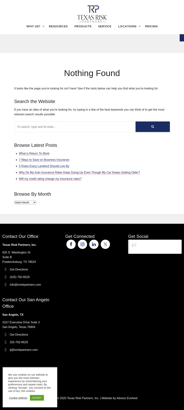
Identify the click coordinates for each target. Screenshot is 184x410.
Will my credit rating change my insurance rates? (50, 178)
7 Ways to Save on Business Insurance (44, 159)
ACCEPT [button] (37, 397)
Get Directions (19, 269)
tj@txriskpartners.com (24, 349)
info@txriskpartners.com (25, 284)
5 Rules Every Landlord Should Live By (44, 166)
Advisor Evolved (126, 398)
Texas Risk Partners (147, 246)
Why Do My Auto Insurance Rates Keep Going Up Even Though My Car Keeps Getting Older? (79, 172)
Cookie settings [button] (18, 397)
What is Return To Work (34, 153)
